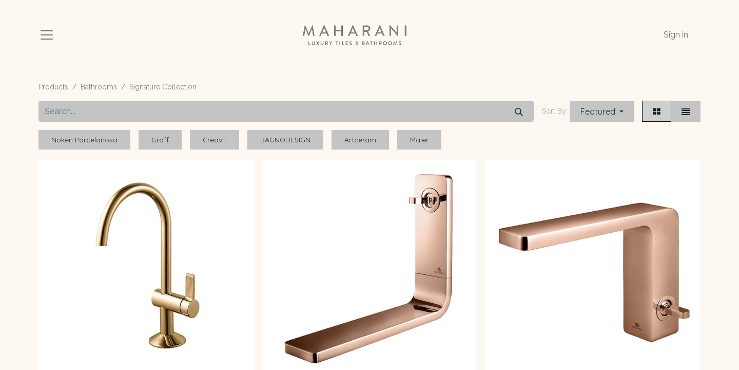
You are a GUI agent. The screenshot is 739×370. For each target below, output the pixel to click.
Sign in (676, 35)
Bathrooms (99, 87)
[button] (602, 111)
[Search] (519, 111)
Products (53, 87)
